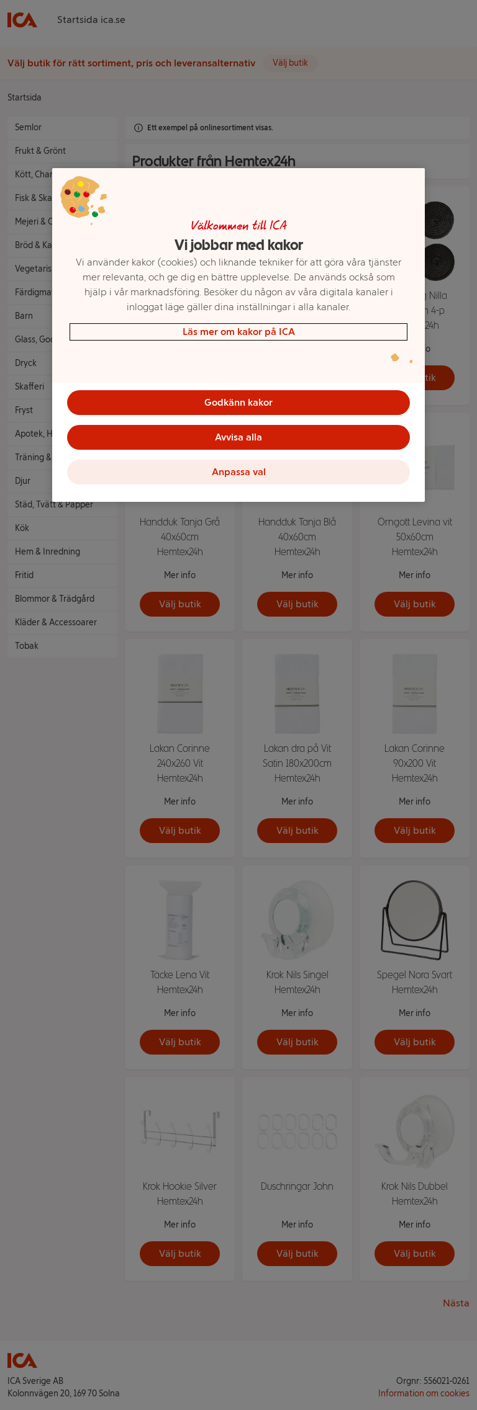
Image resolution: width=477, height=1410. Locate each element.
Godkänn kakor (238, 402)
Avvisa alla (238, 437)
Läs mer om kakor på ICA (239, 331)
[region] (238, 335)
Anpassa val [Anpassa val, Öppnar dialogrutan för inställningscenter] (239, 472)
